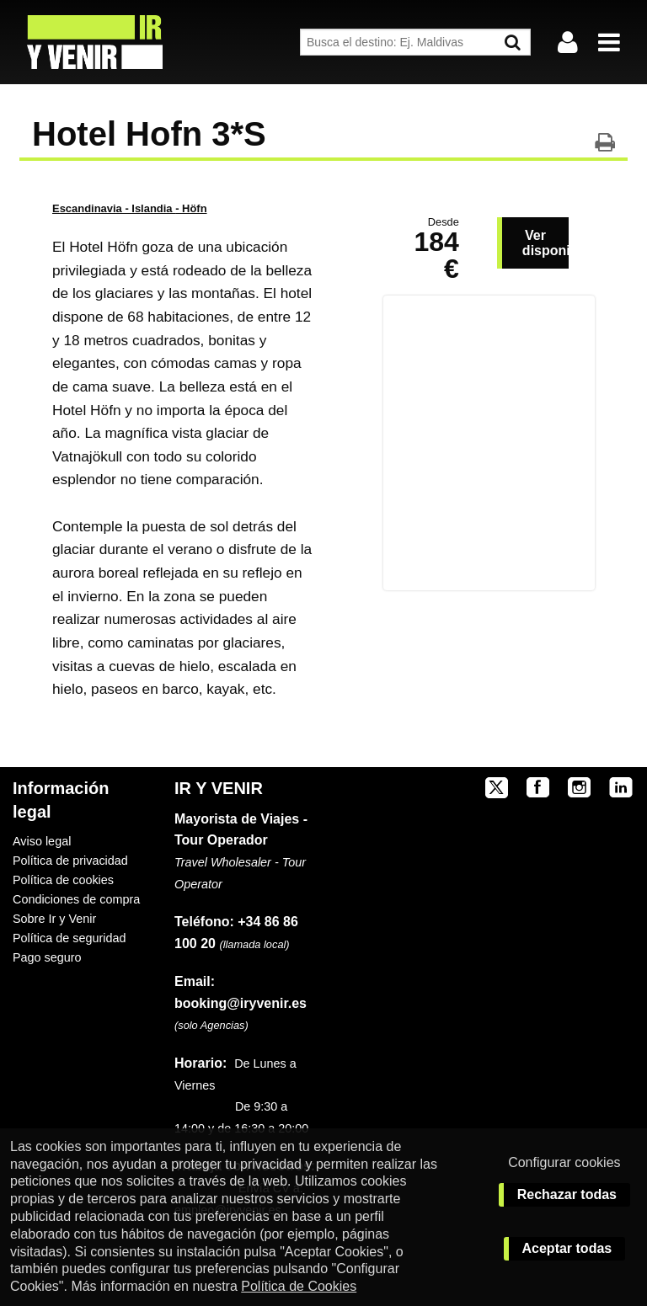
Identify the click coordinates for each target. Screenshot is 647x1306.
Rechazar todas (567, 1194)
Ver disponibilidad (545, 243)
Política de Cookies (298, 1286)
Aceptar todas (567, 1248)
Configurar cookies (564, 1162)
